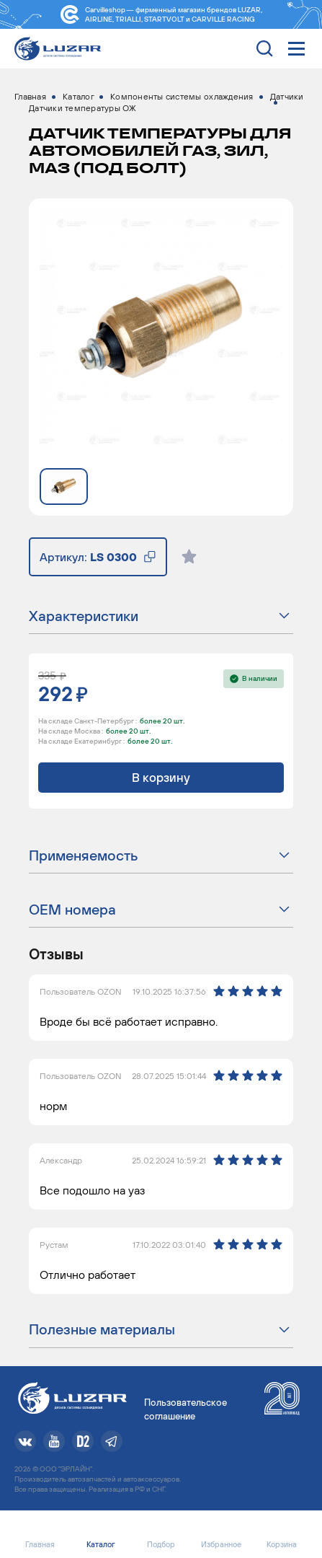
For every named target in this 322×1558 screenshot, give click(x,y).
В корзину (161, 777)
